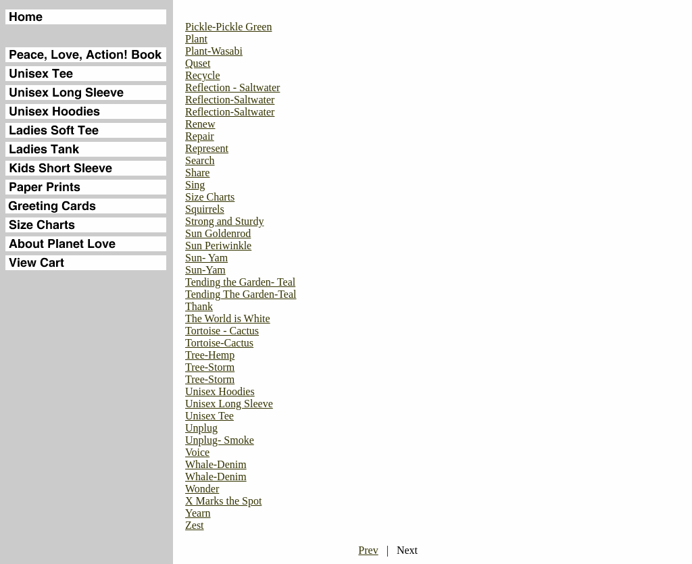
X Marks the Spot (223, 501)
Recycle (202, 75)
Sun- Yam (206, 257)
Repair (199, 136)
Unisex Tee (209, 415)
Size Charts (209, 197)
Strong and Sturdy (224, 221)
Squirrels (204, 209)
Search (200, 160)
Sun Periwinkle (218, 245)
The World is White (227, 318)
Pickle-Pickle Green (228, 26)
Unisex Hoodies (220, 391)
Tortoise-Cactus (219, 343)
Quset (197, 63)
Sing (195, 184)
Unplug (201, 428)
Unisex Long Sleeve (229, 403)
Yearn (197, 513)
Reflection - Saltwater (232, 87)
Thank (199, 306)
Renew (200, 124)
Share (197, 172)
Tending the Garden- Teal (240, 282)
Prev (368, 550)
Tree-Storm (209, 367)
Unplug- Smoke (219, 440)
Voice (197, 452)
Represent (206, 148)
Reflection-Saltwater (229, 99)
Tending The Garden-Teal (241, 294)
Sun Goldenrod (218, 233)
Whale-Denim (216, 464)
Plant (196, 39)
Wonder (202, 488)
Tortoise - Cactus (222, 330)
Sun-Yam (205, 270)
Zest (194, 525)
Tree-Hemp (209, 355)
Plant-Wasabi (214, 51)
